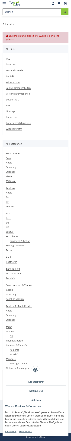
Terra (9, 250)
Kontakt (10, 76)
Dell (8, 197)
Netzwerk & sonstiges (17, 368)
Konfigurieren (36, 391)
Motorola (11, 180)
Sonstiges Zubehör (20, 240)
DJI (11, 336)
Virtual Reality (13, 273)
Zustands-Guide (14, 70)
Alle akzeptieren (36, 382)
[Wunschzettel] (59, 3)
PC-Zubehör (12, 236)
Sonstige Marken (15, 245)
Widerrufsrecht (14, 128)
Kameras (14, 349)
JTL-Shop (41, 437)
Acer (8, 218)
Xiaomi (9, 176)
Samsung (11, 167)
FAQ (8, 58)
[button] (53, 3)
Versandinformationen (18, 93)
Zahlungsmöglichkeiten (18, 87)
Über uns (11, 64)
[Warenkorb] (65, 3)
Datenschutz (25, 431)
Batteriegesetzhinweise (18, 122)
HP (7, 201)
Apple (9, 162)
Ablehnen (36, 400)
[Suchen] (32, 11)
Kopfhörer (11, 261)
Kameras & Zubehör (16, 345)
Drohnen (10, 331)
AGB (8, 105)
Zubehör (10, 171)
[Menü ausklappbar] (4, 2)
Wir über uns (13, 82)
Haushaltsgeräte (14, 340)
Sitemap (10, 111)
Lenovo (9, 206)
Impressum (10, 431)
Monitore (11, 358)
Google (9, 289)
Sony (8, 158)
